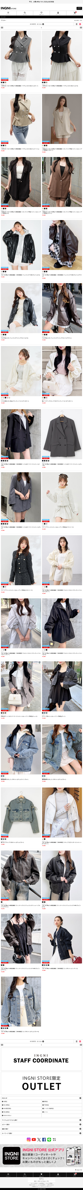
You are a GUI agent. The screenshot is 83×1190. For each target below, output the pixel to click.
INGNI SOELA (7, 1115)
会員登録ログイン (79, 8)
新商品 (46, 1101)
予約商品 (46, 1105)
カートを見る (34, 1183)
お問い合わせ (50, 1184)
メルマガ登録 (49, 1183)
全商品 (5, 1101)
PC (48, 1181)
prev (6, 27)
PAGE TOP (79, 1170)
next (77, 27)
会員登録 (41, 1183)
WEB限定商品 (7, 1108)
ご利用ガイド (35, 1186)
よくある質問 (41, 1184)
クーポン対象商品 (49, 1108)
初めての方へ (32, 1184)
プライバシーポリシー (45, 1186)
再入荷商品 (6, 1105)
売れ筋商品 (6, 1112)
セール (46, 1112)
